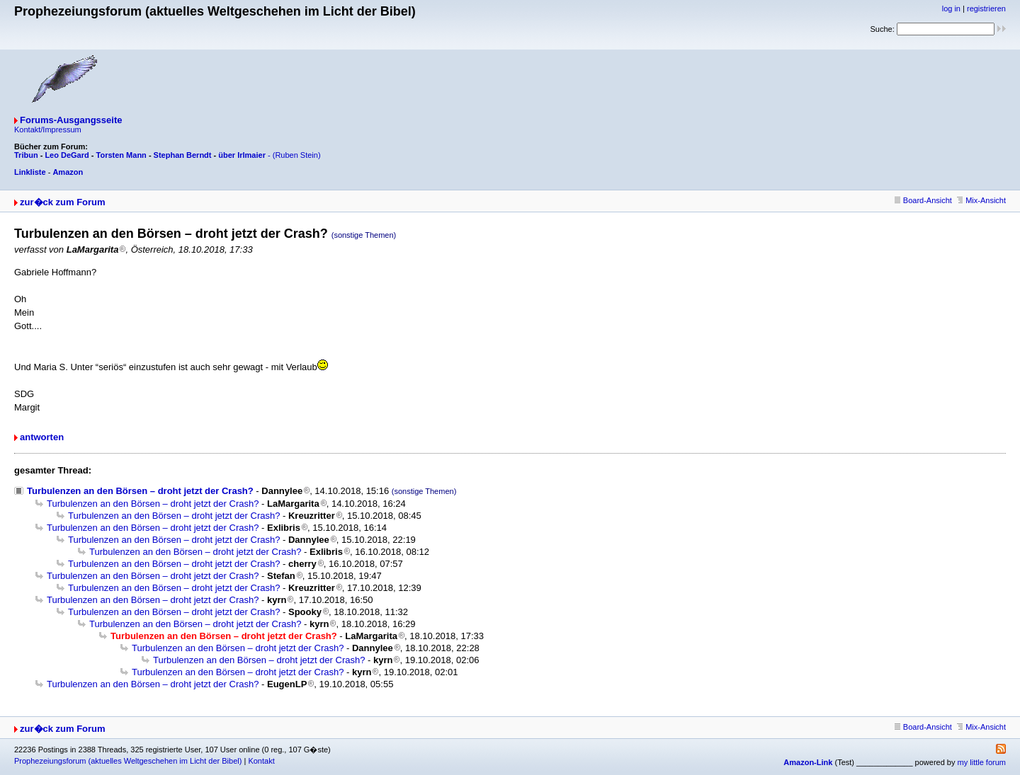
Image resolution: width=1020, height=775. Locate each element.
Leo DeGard (67, 155)
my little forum (982, 762)
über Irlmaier (242, 155)
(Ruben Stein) (297, 155)
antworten (42, 437)
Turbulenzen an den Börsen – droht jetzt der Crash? (140, 491)
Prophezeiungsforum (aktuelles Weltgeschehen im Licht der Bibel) (128, 761)
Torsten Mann (121, 155)
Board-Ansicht (923, 200)
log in (951, 8)
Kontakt (261, 761)
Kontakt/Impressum (47, 129)
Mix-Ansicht (981, 200)
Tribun (26, 155)
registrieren (986, 8)
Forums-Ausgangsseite (71, 120)
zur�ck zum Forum (63, 202)
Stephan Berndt (183, 155)
